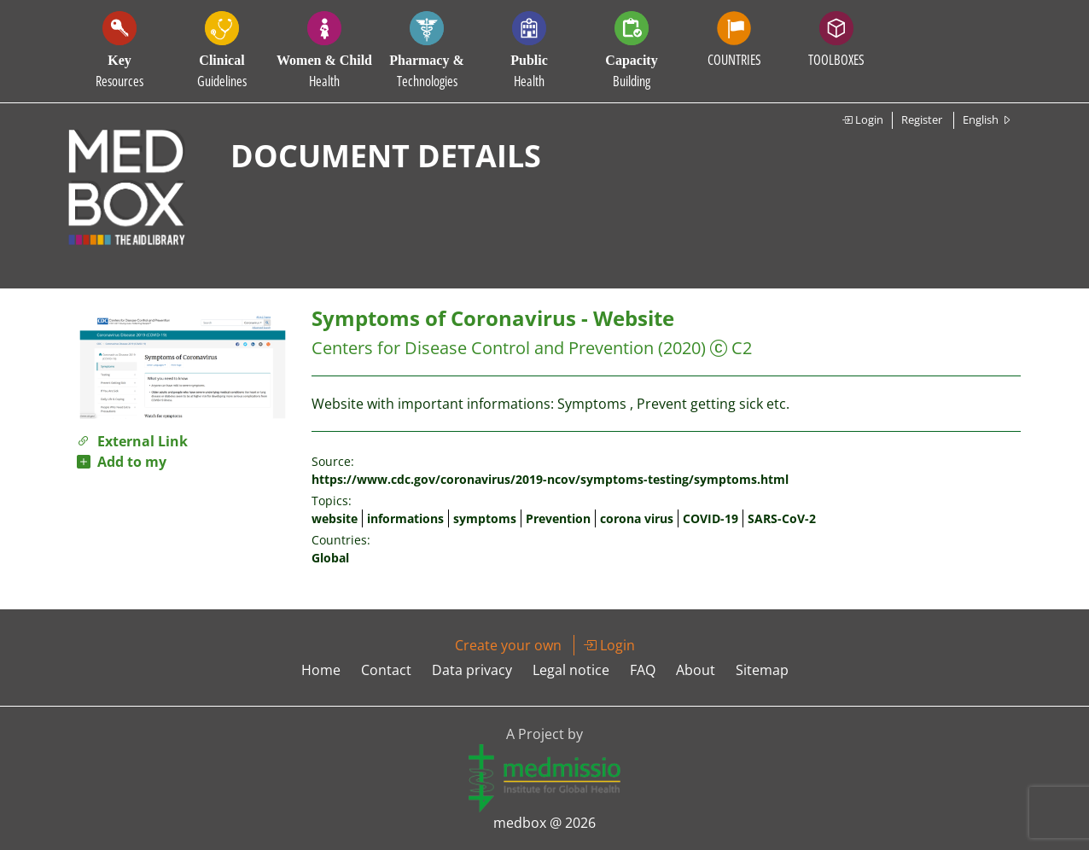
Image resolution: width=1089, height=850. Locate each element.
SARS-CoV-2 (782, 518)
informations (405, 518)
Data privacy (472, 670)
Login (862, 119)
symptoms (484, 518)
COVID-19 (710, 518)
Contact (386, 670)
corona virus (636, 518)
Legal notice (571, 670)
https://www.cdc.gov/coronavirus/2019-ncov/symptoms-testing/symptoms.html (550, 479)
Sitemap (762, 670)
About (695, 670)
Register (921, 119)
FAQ (642, 670)
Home (321, 670)
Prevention (558, 518)
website (335, 518)
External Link (132, 441)
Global (330, 558)
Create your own (508, 645)
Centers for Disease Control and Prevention (483, 347)
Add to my (121, 461)
